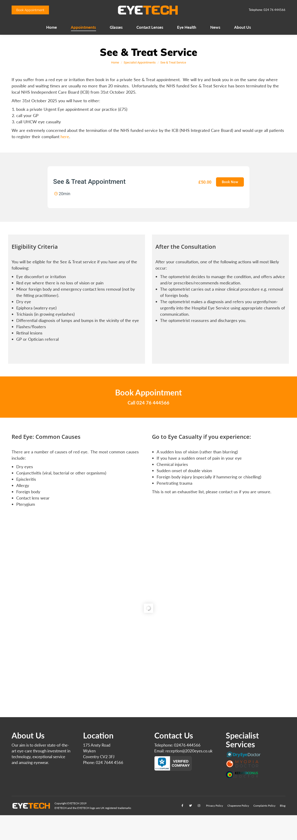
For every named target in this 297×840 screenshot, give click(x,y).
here (65, 136)
